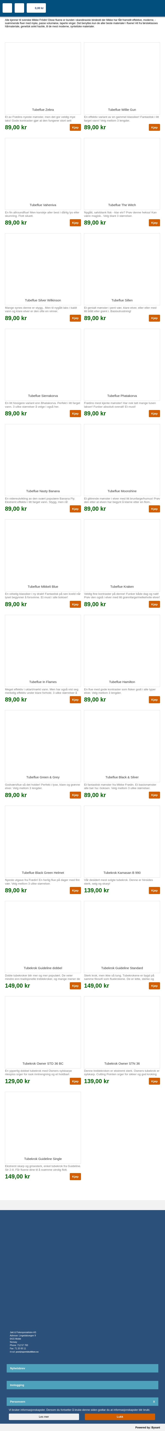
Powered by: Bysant (147, 1427)
